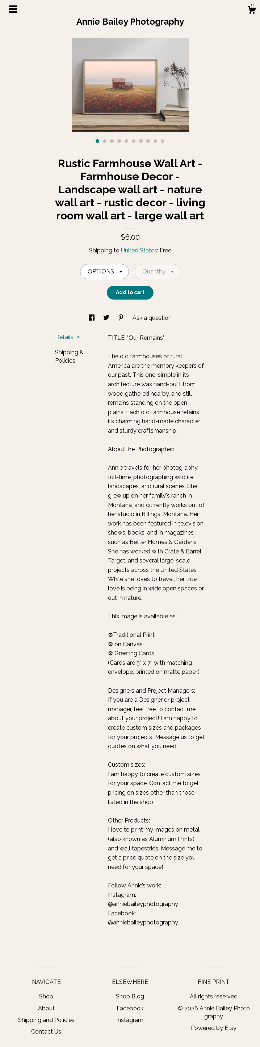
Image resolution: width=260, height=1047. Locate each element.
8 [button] (148, 141)
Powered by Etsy (213, 1028)
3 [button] (112, 141)
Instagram (129, 1020)
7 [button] (141, 141)
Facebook (130, 1008)
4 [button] (119, 141)
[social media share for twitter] (107, 317)
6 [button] (133, 141)
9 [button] (155, 141)
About (46, 1008)
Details (67, 337)
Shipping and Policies (46, 1020)
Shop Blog (130, 996)
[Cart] (252, 10)
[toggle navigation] (13, 9)
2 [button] (104, 141)
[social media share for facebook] (92, 317)
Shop (46, 996)
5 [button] (126, 141)
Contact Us (46, 1031)
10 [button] (162, 141)
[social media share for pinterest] (121, 317)
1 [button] (97, 141)
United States (139, 250)
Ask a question (152, 317)
